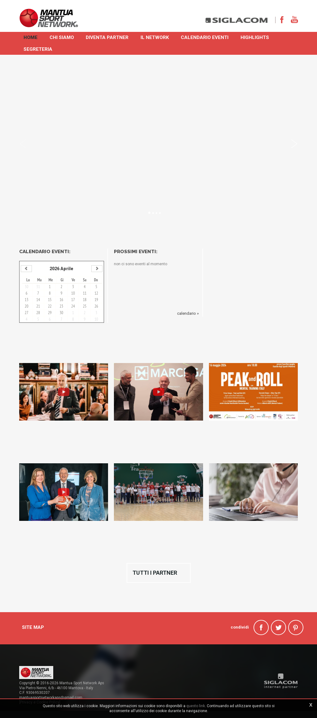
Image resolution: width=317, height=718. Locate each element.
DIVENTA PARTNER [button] (108, 37)
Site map (33, 625)
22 (50, 306)
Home (31, 37)
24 (73, 306)
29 (50, 312)
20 (26, 306)
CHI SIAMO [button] (62, 37)
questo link (195, 706)
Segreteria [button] (38, 48)
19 (96, 299)
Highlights (257, 37)
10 (73, 293)
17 (73, 299)
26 (96, 306)
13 (26, 299)
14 (38, 299)
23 (61, 306)
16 (61, 299)
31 (38, 286)
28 (38, 312)
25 (85, 306)
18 (85, 299)
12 (96, 293)
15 (50, 299)
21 (38, 306)
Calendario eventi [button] (207, 37)
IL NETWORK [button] (156, 37)
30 (26, 286)
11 (85, 293)
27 (26, 312)
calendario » (188, 313)
